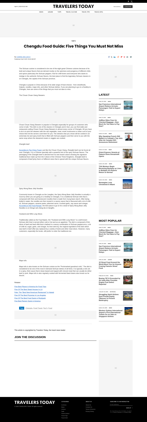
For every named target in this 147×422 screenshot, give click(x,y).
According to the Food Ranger (30, 206)
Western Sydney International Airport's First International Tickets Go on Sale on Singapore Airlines (111, 313)
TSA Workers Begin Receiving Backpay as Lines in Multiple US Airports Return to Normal (110, 169)
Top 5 (74, 41)
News (109, 101)
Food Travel (37, 308)
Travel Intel (64, 418)
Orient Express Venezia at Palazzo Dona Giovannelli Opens (109, 154)
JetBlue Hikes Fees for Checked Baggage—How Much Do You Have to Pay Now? (109, 123)
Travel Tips (64, 415)
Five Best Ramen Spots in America (27, 301)
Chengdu (29, 308)
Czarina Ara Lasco (23, 57)
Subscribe (127, 6)
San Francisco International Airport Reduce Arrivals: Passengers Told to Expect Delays (110, 107)
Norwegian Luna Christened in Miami (107, 183)
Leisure (110, 259)
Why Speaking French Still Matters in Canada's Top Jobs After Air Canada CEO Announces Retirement (111, 139)
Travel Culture (65, 413)
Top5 (62, 411)
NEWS (41, 12)
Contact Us (89, 407)
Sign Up (128, 408)
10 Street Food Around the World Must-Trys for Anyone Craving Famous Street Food (110, 265)
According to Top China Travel (30, 150)
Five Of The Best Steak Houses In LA (28, 289)
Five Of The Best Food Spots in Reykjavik (30, 298)
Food (50, 308)
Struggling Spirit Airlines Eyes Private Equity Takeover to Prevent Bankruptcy (109, 297)
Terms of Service (90, 409)
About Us (88, 405)
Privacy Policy (90, 411)
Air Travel (113, 292)
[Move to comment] (131, 57)
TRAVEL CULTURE (71, 12)
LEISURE (50, 12)
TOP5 (59, 12)
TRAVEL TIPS (86, 12)
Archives (63, 405)
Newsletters (117, 6)
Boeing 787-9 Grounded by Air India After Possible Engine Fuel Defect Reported (109, 281)
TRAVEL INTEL (98, 12)
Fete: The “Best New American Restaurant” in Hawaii (34, 292)
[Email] (127, 57)
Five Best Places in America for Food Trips (30, 287)
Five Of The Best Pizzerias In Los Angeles (30, 295)
